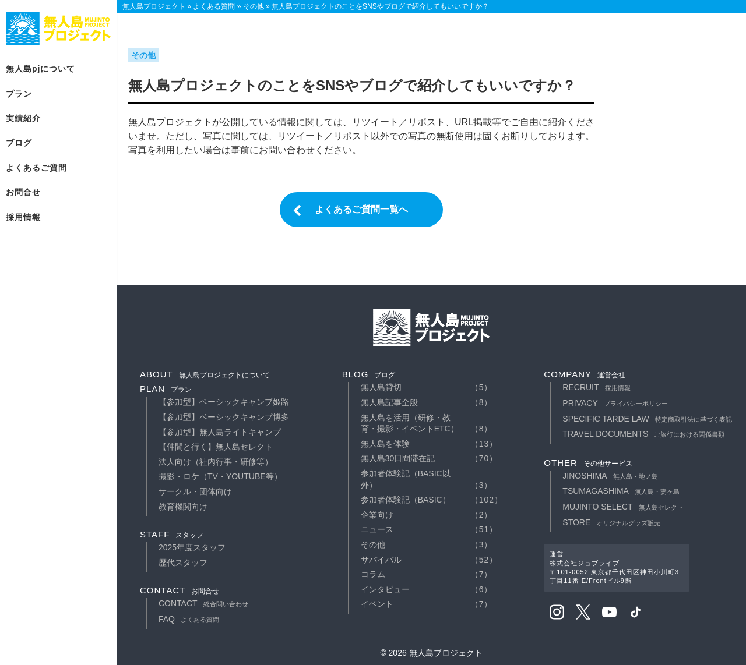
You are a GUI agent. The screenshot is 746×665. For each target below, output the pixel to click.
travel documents (643, 433)
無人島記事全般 (389, 402)
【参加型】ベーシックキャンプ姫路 (224, 401)
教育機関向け (183, 506)
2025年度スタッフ (192, 547)
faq (189, 619)
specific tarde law (646, 418)
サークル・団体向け (195, 491)
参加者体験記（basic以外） (406, 479)
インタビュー (385, 589)
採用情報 (23, 217)
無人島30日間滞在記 (398, 458)
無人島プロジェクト (58, 28)
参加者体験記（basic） (406, 499)
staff (171, 534)
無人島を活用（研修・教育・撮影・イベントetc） (410, 423)
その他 (373, 544)
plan (166, 389)
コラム (373, 574)
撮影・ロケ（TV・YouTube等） (220, 476)
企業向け (377, 514)
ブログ (19, 142)
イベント (377, 604)
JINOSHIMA (609, 475)
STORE (611, 522)
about (205, 374)
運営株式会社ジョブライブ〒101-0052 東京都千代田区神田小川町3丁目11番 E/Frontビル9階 (614, 567)
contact (179, 590)
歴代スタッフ (183, 562)
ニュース (377, 529)
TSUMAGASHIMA (621, 491)
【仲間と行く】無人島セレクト (216, 446)
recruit (596, 387)
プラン (19, 93)
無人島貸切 (381, 387)
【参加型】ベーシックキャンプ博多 (224, 417)
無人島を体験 (385, 443)
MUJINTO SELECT (622, 506)
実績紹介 (23, 118)
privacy (614, 403)
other (588, 463)
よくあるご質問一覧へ (361, 209)
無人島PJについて (40, 68)
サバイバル (381, 559)
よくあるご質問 (36, 167)
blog (369, 374)
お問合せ (23, 192)
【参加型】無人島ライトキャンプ (220, 432)
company (584, 374)
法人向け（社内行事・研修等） (216, 461)
